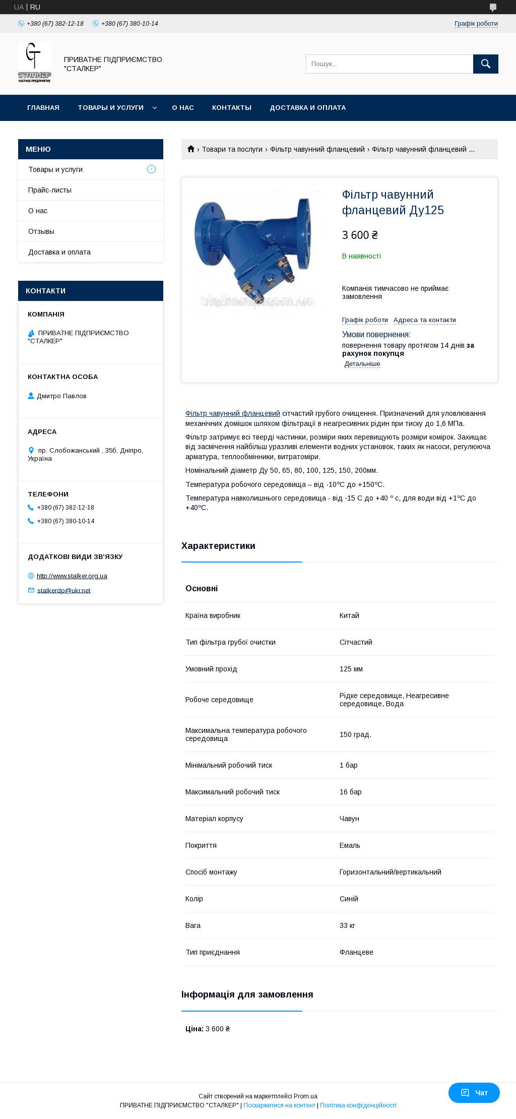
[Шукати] (485, 64)
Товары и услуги (111, 107)
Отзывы (41, 231)
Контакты (231, 107)
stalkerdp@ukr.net (63, 590)
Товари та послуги (232, 149)
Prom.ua (305, 1096)
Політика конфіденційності (358, 1105)
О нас (183, 107)
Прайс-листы (50, 190)
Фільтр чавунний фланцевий (317, 149)
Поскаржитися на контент (279, 1105)
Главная (43, 107)
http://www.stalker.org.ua (72, 576)
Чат (474, 1092)
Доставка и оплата (308, 107)
